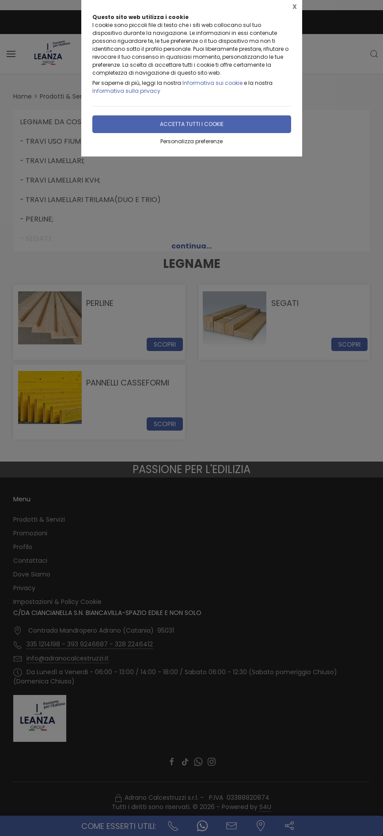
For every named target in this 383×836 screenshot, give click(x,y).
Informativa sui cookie (212, 83)
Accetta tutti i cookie (192, 124)
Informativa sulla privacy (126, 91)
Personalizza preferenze (191, 141)
